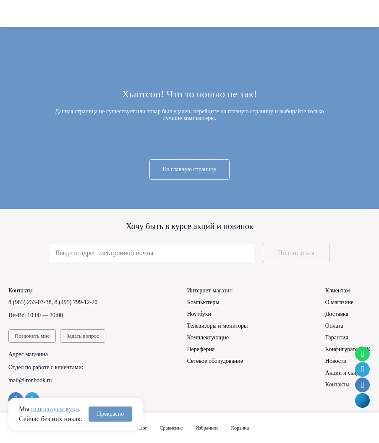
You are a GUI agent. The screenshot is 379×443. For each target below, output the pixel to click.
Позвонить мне (32, 336)
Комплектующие (207, 337)
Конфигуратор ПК (348, 349)
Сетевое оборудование (215, 361)
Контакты (337, 384)
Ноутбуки (199, 314)
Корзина (240, 428)
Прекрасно (110, 414)
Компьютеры (203, 302)
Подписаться (296, 252)
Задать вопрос (82, 336)
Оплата (334, 326)
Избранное (206, 428)
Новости (336, 361)
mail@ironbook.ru (30, 380)
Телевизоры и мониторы (217, 326)
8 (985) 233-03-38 (30, 302)
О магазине (339, 302)
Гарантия (336, 337)
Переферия (200, 349)
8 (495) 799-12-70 (76, 302)
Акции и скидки (345, 373)
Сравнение (171, 428)
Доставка (336, 314)
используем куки (55, 408)
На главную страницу (189, 169)
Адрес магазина (28, 354)
